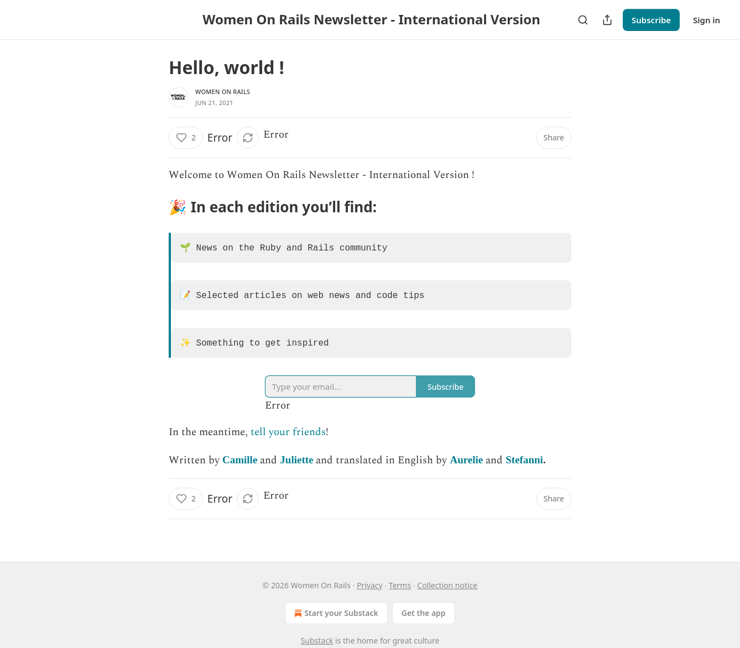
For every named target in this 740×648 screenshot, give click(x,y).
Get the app (424, 613)
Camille (239, 466)
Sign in (706, 19)
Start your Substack (335, 613)
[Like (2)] (186, 138)
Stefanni (524, 466)
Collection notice (447, 585)
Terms (400, 585)
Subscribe (651, 19)
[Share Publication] (607, 20)
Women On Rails (222, 91)
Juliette (296, 466)
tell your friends (288, 439)
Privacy (370, 585)
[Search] (583, 20)
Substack (317, 640)
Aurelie (466, 466)
